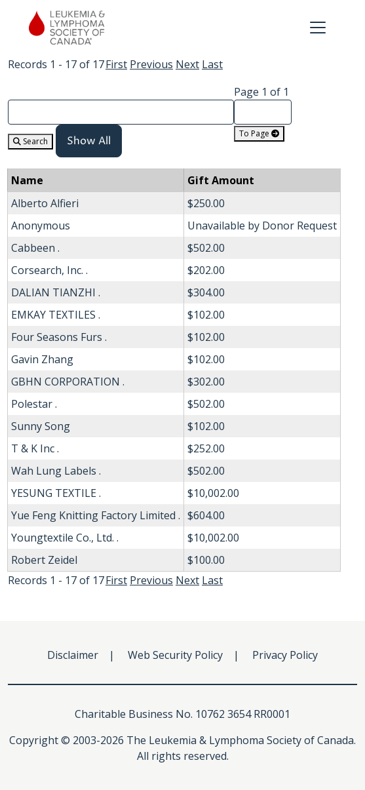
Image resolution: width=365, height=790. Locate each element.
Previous (151, 64)
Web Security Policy (175, 655)
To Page (259, 133)
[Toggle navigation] (317, 27)
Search (30, 141)
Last (212, 64)
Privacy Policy (285, 655)
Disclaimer (72, 655)
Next (187, 64)
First (116, 64)
